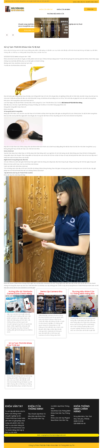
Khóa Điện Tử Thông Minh (60, 445)
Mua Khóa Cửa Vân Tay (59, 420)
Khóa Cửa (90, 9)
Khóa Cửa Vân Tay (46, 9)
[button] (13, 35)
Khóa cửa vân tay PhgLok (60, 418)
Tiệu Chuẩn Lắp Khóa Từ (37, 414)
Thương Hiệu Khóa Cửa (55, 14)
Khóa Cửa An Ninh (63, 9)
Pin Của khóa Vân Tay (36, 419)
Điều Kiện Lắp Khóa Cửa (36, 416)
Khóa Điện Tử (29, 31)
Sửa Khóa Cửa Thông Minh (60, 411)
